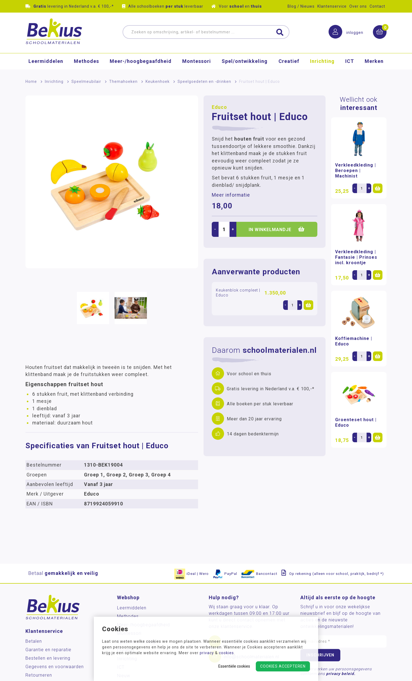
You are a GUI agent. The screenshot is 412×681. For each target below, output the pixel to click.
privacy (207, 653)
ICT (349, 61)
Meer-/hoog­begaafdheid (141, 61)
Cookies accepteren (283, 666)
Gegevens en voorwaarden (54, 666)
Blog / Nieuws (301, 6)
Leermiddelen (45, 61)
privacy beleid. (340, 673)
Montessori (196, 61)
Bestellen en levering (47, 658)
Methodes (86, 61)
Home (31, 81)
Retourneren (38, 675)
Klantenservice (332, 6)
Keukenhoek (158, 81)
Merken (374, 61)
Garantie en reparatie (48, 649)
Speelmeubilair (86, 81)
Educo (219, 107)
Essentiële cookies (234, 666)
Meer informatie (231, 195)
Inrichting (322, 61)
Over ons (358, 6)
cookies (226, 653)
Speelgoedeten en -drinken (204, 81)
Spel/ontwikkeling (245, 61)
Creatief (288, 61)
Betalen (33, 641)
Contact (377, 6)
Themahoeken (123, 81)
